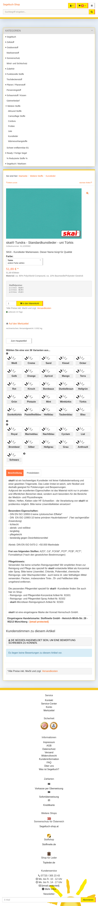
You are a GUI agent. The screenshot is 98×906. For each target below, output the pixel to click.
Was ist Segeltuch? (49, 769)
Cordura (11, 121)
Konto (49, 707)
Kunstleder (12, 136)
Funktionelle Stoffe (14, 74)
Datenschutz (49, 749)
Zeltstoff (9, 42)
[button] (92, 5)
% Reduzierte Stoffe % (16, 158)
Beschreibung (15, 473)
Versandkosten (44, 308)
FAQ (49, 762)
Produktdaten (33, 473)
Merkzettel (49, 710)
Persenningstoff (13, 90)
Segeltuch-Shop (11, 4)
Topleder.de (49, 862)
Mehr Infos (50, 889)
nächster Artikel (85, 183)
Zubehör (10, 69)
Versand (49, 752)
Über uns (49, 766)
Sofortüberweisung (49, 797)
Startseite (23, 176)
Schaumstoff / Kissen (15, 95)
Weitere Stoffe (12, 106)
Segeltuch (10, 37)
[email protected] (39, 621)
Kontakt (49, 700)
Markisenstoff (12, 53)
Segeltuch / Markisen (15, 164)
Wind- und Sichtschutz (16, 63)
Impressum (49, 742)
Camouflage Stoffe (16, 116)
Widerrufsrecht (49, 755)
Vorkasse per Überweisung (49, 788)
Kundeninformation (49, 759)
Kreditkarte (49, 805)
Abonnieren (88, 900)
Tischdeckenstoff (13, 79)
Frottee (11, 126)
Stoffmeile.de (49, 844)
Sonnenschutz (12, 58)
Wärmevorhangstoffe (17, 141)
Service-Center (49, 703)
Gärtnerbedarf (12, 101)
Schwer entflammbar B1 (17, 148)
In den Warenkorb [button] (29, 303)
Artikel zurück (12, 183)
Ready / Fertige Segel (16, 153)
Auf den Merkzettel (19, 323)
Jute (9, 131)
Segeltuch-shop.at (49, 826)
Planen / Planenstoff (15, 85)
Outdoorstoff (11, 47)
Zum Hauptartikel (19, 341)
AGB (49, 745)
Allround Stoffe (14, 111)
